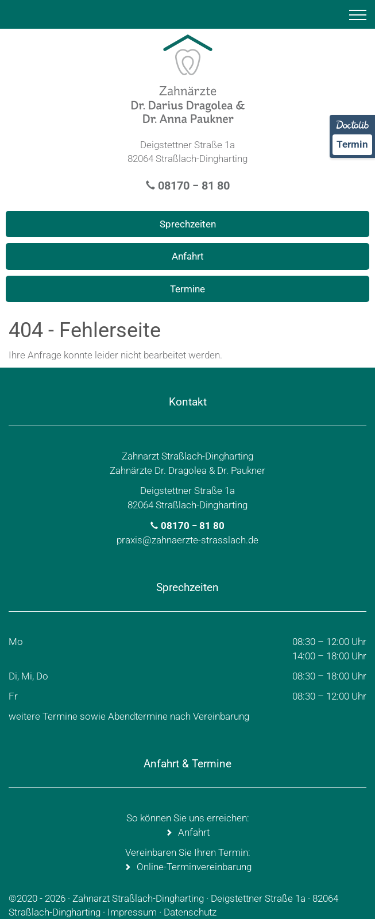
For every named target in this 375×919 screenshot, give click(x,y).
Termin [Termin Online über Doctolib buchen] (352, 144)
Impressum (132, 912)
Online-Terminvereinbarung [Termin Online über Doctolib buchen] (194, 866)
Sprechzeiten (188, 224)
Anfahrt (188, 256)
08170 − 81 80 (194, 185)
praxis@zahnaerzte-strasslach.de (187, 540)
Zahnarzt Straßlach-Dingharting (138, 898)
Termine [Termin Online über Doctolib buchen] (187, 289)
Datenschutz (190, 912)
